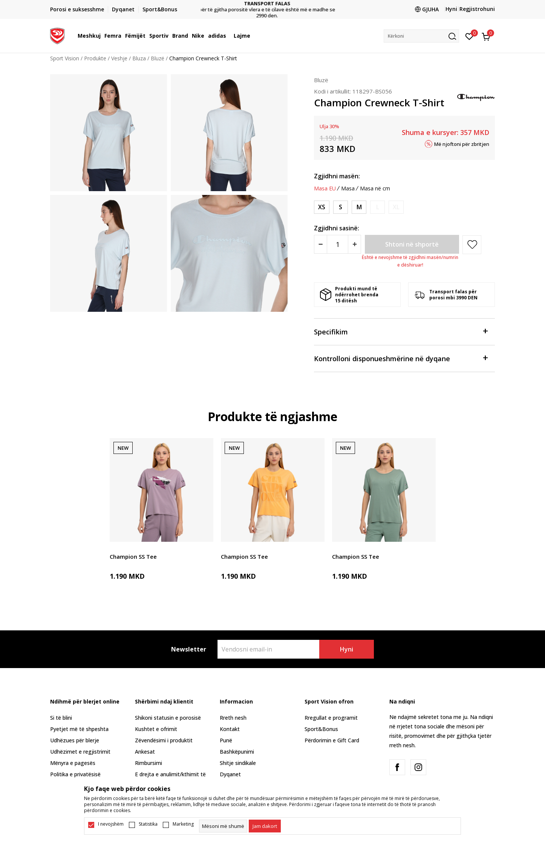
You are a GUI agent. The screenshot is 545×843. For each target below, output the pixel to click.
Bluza (139, 58)
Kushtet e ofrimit (156, 729)
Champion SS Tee (133, 556)
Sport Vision (64, 58)
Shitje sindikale (238, 762)
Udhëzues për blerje (74, 740)
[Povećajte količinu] (354, 244)
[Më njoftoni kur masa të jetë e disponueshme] (377, 207)
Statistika (148, 824)
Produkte (95, 58)
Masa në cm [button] (375, 188)
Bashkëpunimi (237, 751)
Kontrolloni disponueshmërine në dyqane (400, 358)
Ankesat (145, 751)
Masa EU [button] (325, 188)
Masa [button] (348, 188)
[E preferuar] (469, 35)
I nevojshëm (111, 824)
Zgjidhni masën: (337, 176)
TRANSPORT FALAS (273, 3)
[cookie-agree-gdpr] (265, 826)
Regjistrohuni (477, 8)
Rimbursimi (148, 762)
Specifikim (400, 331)
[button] (421, 36)
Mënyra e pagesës (72, 762)
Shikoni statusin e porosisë (168, 717)
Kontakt (230, 729)
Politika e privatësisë (75, 774)
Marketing (183, 824)
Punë (226, 740)
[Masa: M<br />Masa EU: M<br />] (359, 207)
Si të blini (61, 717)
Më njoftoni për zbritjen (461, 143)
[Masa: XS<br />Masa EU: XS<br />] (321, 207)
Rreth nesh (233, 717)
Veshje (119, 58)
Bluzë (157, 58)
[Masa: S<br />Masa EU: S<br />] (340, 207)
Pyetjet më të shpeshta (79, 729)
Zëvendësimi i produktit (164, 740)
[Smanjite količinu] (320, 244)
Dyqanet (230, 774)
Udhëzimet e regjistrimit (80, 751)
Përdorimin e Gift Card (332, 740)
